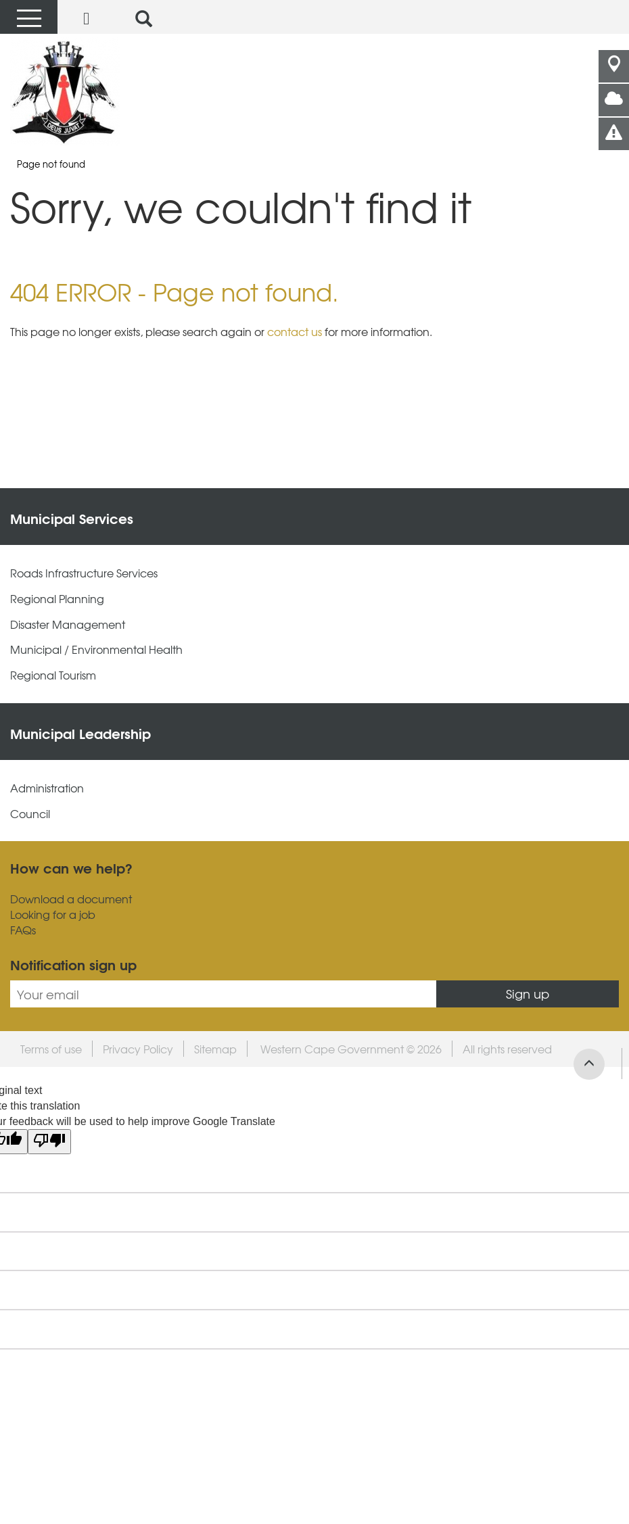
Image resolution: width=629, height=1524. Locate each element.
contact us (294, 331)
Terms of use (51, 1049)
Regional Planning (57, 598)
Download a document (71, 899)
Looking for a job (52, 914)
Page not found (51, 164)
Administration (47, 788)
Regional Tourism (53, 675)
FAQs (23, 930)
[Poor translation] (49, 1141)
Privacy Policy (138, 1049)
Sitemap (215, 1049)
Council (30, 813)
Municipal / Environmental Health (96, 649)
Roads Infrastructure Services (84, 573)
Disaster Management (67, 624)
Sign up (527, 993)
